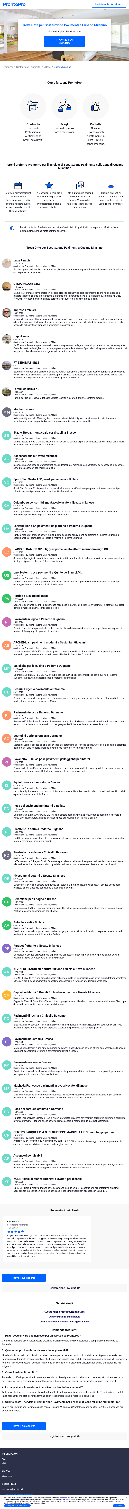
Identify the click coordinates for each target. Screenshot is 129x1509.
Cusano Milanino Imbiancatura (64, 1316)
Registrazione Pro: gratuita (64, 1288)
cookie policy (65, 1499)
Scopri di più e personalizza (17, 1506)
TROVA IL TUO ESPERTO (64, 41)
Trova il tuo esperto (23, 1277)
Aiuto (4, 1459)
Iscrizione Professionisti (109, 4)
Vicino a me (7, 1476)
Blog (4, 1463)
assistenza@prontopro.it (12, 1489)
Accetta (119, 1506)
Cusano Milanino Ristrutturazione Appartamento (64, 1321)
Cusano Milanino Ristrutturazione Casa (64, 1311)
